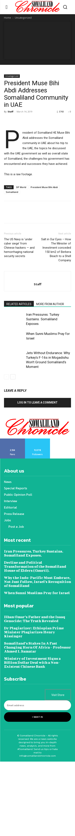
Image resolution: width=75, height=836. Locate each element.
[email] (37, 705)
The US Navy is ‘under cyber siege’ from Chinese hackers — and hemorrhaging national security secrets (19, 247)
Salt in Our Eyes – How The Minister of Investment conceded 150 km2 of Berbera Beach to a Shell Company (56, 249)
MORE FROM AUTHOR (50, 304)
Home (7, 17)
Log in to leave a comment (37, 402)
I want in (37, 717)
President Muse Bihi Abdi (44, 187)
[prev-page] (6, 376)
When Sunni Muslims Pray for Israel (37, 593)
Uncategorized (23, 17)
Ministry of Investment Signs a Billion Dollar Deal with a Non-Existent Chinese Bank (32, 662)
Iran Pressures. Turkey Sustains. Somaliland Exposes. (42, 319)
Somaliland (12, 191)
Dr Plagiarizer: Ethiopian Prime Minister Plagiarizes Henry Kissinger (34, 632)
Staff (10, 111)
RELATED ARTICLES (18, 304)
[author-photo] (38, 277)
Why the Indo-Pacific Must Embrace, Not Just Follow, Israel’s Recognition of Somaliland (37, 582)
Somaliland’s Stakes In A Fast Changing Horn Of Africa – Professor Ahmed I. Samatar (37, 647)
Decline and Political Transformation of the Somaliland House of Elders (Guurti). (35, 566)
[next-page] (12, 376)
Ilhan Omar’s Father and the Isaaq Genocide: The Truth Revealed (34, 619)
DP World (21, 187)
